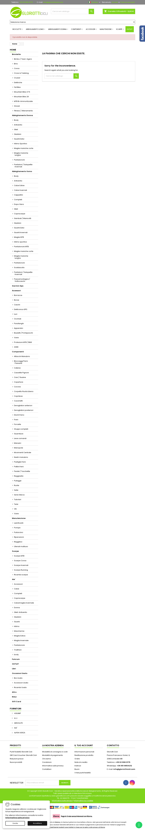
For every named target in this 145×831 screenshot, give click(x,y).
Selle (16, 490)
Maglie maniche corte (23, 148)
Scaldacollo (19, 267)
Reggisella (18, 476)
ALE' (15, 728)
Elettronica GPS (20, 309)
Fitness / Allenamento (23, 110)
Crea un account (127, 2)
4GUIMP (17, 713)
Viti (15, 509)
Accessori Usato (21, 682)
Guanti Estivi (19, 139)
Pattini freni (19, 466)
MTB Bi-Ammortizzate (23, 101)
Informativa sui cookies (83, 800)
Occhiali (17, 318)
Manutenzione (18, 518)
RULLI (14, 697)
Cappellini (18, 195)
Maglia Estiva (19, 635)
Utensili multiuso (21, 546)
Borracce (18, 295)
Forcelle (17, 424)
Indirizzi (78, 765)
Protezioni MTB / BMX (23, 342)
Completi (18, 199)
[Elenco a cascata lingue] (95, 2)
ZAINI (16, 347)
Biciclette (16, 54)
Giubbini (17, 134)
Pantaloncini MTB (21, 246)
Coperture (18, 382)
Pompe (17, 527)
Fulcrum (16, 659)
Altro (14, 692)
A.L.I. (16, 718)
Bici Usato (18, 678)
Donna (17, 607)
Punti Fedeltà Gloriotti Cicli (21, 751)
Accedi (115, 2)
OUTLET (15, 664)
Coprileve (18, 396)
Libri (14, 668)
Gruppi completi (21, 429)
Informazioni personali (84, 751)
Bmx (16, 63)
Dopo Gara (19, 204)
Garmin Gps (17, 286)
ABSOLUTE (18, 723)
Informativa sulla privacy (52, 765)
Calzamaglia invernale (24, 603)
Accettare (37, 823)
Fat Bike (17, 87)
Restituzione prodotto (84, 755)
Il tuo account (84, 745)
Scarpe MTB (19, 556)
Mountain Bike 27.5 (22, 92)
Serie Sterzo (19, 494)
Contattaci (46, 769)
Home (13, 49)
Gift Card (16, 701)
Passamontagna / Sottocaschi (22, 280)
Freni (16, 419)
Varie (16, 337)
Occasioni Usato (19, 673)
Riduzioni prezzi (16, 758)
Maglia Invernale (21, 640)
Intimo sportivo (20, 242)
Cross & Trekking (21, 73)
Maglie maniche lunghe (21, 154)
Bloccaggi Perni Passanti (21, 362)
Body (16, 120)
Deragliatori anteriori (23, 405)
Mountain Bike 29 (21, 96)
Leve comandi (20, 438)
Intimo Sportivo (20, 143)
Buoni (77, 769)
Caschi (17, 304)
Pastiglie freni (20, 462)
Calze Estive (19, 185)
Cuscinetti (18, 401)
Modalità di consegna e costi (55, 751)
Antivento (18, 125)
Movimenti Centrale (22, 452)
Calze (16, 588)
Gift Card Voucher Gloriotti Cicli (23, 755)
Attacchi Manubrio (22, 356)
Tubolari (17, 499)
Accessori (16, 290)
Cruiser (17, 78)
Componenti (18, 351)
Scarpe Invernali (21, 565)
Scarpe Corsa (20, 560)
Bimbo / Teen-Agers (23, 59)
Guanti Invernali (20, 232)
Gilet (16, 129)
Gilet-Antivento (20, 612)
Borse (16, 300)
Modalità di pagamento (52, 755)
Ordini (77, 758)
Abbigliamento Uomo (22, 171)
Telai (16, 504)
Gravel (17, 106)
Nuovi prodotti (16, 762)
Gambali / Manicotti (22, 218)
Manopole (18, 448)
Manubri (17, 443)
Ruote (16, 485)
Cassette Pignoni (21, 372)
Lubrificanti (18, 523)
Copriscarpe (19, 213)
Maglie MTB (19, 237)
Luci (15, 314)
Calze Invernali (20, 190)
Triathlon (18, 650)
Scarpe (15, 551)
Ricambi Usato (20, 687)
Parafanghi (19, 323)
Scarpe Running (21, 570)
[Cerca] (72, 11)
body (16, 654)
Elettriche (18, 82)
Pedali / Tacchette (22, 471)
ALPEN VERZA (19, 732)
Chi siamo (46, 758)
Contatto (113, 745)
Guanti (17, 621)
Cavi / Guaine (20, 377)
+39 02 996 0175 (26, 2)
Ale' (13, 579)
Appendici (18, 328)
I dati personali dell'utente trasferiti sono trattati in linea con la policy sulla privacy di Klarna (72, 827)
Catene (17, 368)
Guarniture (18, 433)
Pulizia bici (18, 532)
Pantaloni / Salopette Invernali (23, 165)
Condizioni (46, 762)
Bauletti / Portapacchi (23, 333)
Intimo (16, 626)
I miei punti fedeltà (83, 772)
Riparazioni (19, 537)
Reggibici (18, 541)
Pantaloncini (19, 160)
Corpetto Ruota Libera (23, 391)
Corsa (16, 68)
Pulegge (17, 480)
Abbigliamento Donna (22, 115)
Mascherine (19, 631)
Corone (17, 386)
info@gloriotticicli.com (53, 2)
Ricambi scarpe (21, 574)
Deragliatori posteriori (23, 410)
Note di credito (81, 762)
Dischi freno (19, 415)
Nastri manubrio (21, 457)
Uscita (15, 823)
